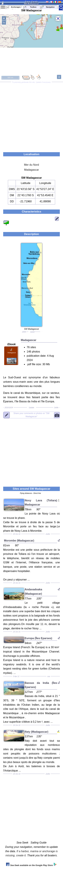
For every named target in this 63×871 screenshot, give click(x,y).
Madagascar (31, 169)
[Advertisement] (31, 116)
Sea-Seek (31, 1)
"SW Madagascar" (31, 415)
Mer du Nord (31, 164)
